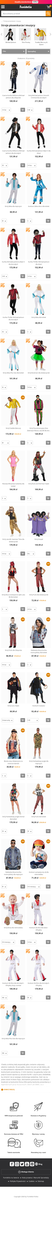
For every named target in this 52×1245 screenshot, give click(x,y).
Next (50, 34)
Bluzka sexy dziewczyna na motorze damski (13, 762)
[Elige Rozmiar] (6, 110)
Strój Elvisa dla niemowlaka (13, 928)
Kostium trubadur (38, 706)
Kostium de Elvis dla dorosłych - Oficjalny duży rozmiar (13, 984)
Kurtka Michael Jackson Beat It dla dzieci (38, 152)
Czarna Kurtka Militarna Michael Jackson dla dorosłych (13, 152)
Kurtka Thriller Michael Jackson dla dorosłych (13, 318)
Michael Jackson (11, 42)
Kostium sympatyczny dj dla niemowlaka (39, 873)
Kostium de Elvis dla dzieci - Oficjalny (38, 929)
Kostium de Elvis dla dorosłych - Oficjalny (39, 984)
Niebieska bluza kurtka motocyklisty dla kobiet (39, 651)
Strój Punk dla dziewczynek (38, 595)
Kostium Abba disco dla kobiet (38, 206)
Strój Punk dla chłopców (13, 650)
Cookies (32, 1181)
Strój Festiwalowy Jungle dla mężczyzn (38, 762)
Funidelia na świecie (11, 1177)
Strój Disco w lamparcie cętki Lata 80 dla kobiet (13, 596)
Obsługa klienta (26, 1172)
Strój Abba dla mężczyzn (13, 206)
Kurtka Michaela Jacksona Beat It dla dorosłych (13, 263)
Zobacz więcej (9, 1090)
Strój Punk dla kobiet (38, 817)
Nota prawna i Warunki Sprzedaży (35, 1177)
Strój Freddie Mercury (13, 428)
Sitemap (41, 1181)
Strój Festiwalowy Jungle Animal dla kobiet (13, 818)
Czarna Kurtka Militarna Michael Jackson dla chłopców (13, 96)
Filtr (4, 51)
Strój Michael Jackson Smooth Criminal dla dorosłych (38, 96)
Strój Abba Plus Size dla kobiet (13, 373)
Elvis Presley (26, 42)
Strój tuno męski (13, 706)
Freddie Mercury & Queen (41, 43)
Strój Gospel (38, 539)
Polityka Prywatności (18, 1181)
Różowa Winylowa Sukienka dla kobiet (13, 485)
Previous (1, 34)
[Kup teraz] (22, 110)
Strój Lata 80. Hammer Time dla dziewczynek (13, 540)
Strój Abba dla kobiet (38, 317)
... (1, 21)
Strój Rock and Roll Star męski (38, 484)
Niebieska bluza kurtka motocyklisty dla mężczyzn (13, 873)
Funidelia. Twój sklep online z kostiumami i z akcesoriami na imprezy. (26, 7)
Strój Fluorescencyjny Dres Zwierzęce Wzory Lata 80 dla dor (38, 429)
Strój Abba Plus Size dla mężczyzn (13, 1038)
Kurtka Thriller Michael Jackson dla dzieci (38, 263)
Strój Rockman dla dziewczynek (39, 373)
